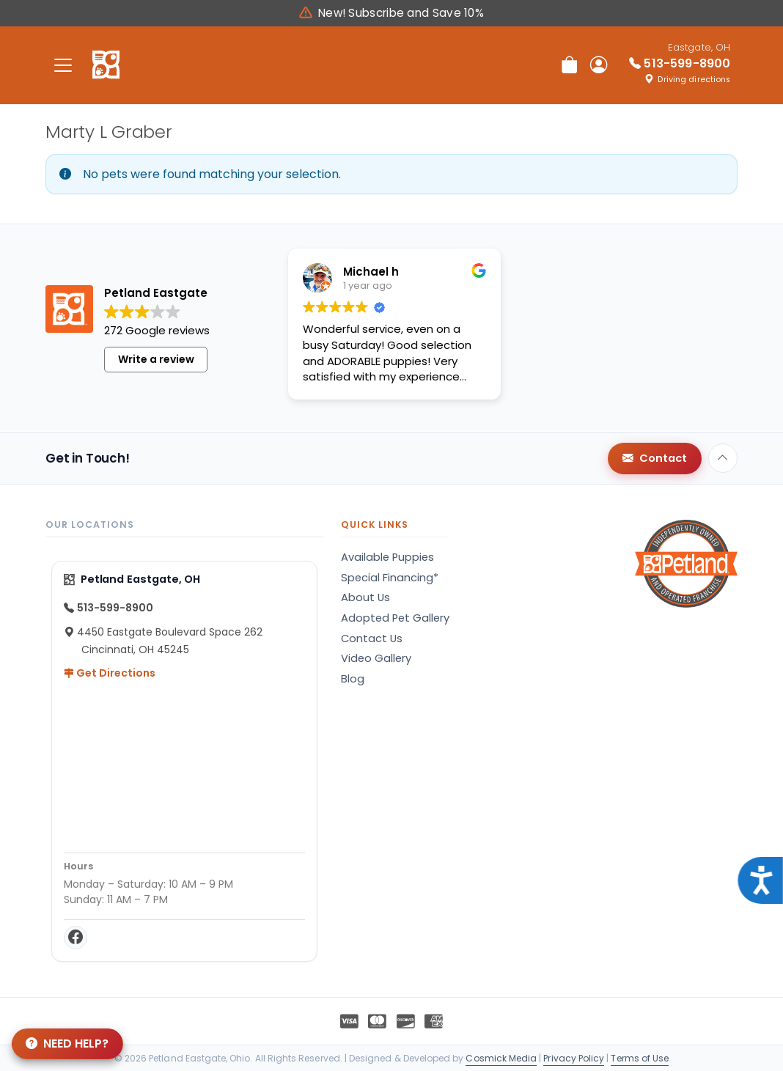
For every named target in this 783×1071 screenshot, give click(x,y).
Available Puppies (387, 557)
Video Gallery (376, 658)
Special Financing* (389, 577)
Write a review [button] (156, 369)
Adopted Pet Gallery (395, 618)
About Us (365, 597)
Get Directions (109, 673)
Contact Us (371, 638)
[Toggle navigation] (63, 65)
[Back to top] (723, 458)
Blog (352, 678)
